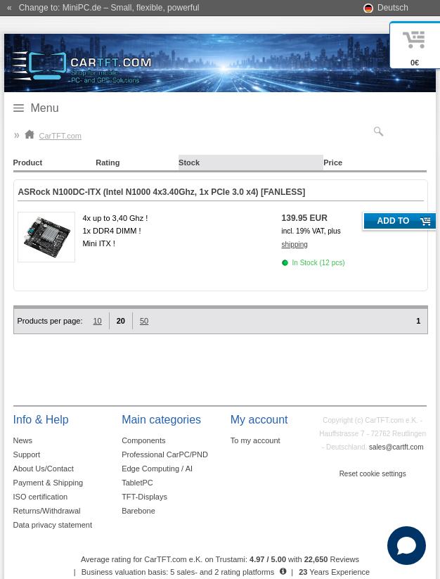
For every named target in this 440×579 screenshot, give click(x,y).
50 (144, 321)
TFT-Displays (144, 496)
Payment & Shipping (48, 482)
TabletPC (137, 482)
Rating (107, 162)
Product (28, 162)
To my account (255, 440)
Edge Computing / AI (157, 468)
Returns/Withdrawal (47, 511)
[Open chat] (406, 545)
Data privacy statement (53, 525)
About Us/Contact (43, 468)
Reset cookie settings (372, 474)
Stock (189, 162)
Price (332, 162)
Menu (45, 108)
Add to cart (393, 223)
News (23, 440)
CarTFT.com (53, 136)
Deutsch (392, 8)
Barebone (138, 511)
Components (143, 440)
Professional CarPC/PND (165, 454)
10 (97, 321)
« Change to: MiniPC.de (103, 8)
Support (27, 454)
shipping (295, 244)
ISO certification (40, 496)
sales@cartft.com (396, 447)
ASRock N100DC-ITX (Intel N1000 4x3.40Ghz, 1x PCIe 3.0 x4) (161, 192)
